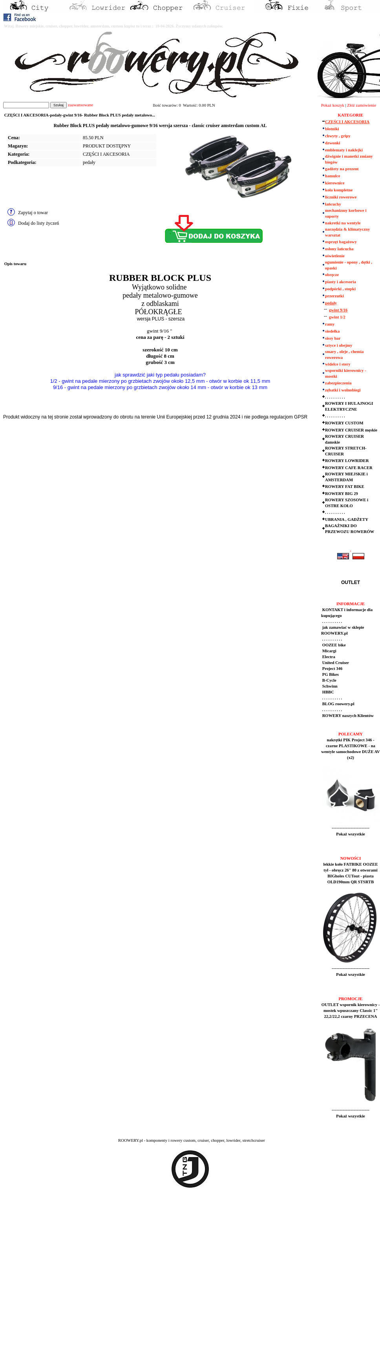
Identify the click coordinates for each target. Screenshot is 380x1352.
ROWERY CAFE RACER (349, 468)
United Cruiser (335, 663)
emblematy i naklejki (344, 150)
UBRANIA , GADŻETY (346, 519)
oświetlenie (335, 256)
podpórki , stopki (340, 289)
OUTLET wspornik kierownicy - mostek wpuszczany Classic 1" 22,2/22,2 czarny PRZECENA (351, 1011)
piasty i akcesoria (340, 282)
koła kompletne (339, 190)
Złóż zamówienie (361, 105)
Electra (328, 657)
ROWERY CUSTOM (344, 423)
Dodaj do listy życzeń (38, 223)
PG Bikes (330, 674)
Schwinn (329, 686)
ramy (329, 324)
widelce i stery (338, 364)
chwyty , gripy (338, 136)
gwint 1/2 (337, 317)
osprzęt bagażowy (341, 242)
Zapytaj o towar (33, 212)
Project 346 (331, 668)
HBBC (327, 692)
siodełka (332, 331)
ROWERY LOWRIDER (347, 461)
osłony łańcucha (339, 249)
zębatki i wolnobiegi (343, 390)
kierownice (335, 183)
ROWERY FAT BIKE (344, 486)
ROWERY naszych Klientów (347, 715)
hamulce (332, 176)
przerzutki (334, 296)
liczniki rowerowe (340, 197)
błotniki (332, 129)
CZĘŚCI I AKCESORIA (106, 154)
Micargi (328, 651)
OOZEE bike (333, 645)
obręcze (332, 275)
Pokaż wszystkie (350, 834)
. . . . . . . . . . (335, 397)
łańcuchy (333, 204)
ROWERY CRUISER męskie (351, 430)
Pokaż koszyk (332, 105)
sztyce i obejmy (338, 345)
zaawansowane (80, 105)
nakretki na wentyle (342, 223)
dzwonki (332, 143)
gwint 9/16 (338, 310)
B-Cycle (328, 680)
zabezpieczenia (338, 383)
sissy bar (332, 338)
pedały (89, 162)
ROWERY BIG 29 (341, 493)
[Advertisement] (73, 1276)
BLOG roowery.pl (337, 704)
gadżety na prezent (342, 169)
